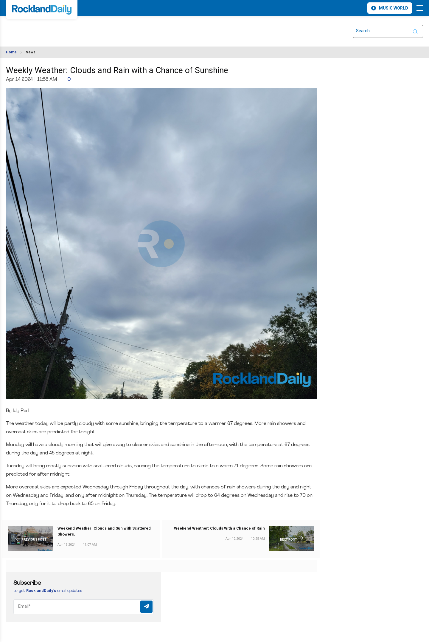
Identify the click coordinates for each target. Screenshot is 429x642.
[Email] (83, 606)
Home (11, 52)
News (30, 52)
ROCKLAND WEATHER (60, 27)
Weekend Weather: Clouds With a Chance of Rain (219, 528)
